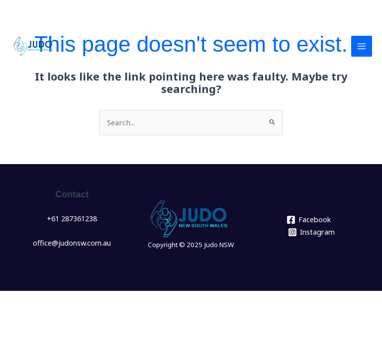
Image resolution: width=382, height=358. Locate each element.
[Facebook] (309, 219)
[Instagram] (311, 231)
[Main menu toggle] (361, 46)
